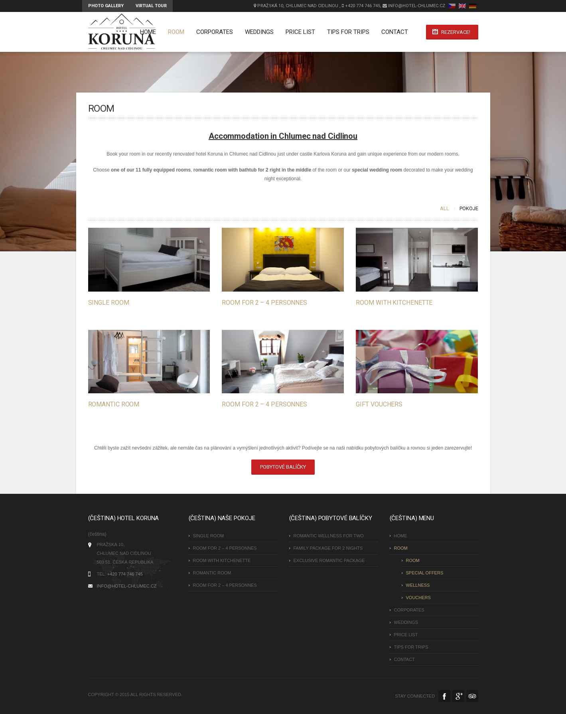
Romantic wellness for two (329, 535)
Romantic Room (114, 404)
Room (176, 32)
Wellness (418, 585)
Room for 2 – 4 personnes (264, 302)
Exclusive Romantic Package (329, 560)
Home (148, 32)
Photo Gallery (106, 5)
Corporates (214, 32)
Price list (300, 32)
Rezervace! (455, 32)
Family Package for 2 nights (328, 548)
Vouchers (418, 597)
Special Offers (425, 572)
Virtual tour (151, 5)
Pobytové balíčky (283, 467)
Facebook (444, 696)
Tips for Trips (348, 32)
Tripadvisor (472, 696)
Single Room (108, 302)
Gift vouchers (379, 404)
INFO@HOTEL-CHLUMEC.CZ (127, 586)
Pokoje (469, 208)
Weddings (259, 32)
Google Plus (458, 696)
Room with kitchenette (394, 302)
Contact (394, 32)
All (444, 208)
